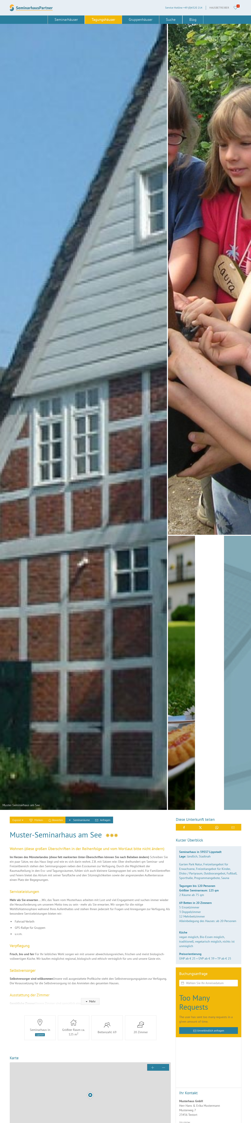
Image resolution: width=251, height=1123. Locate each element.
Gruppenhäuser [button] (140, 19)
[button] (83, 417)
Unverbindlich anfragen (208, 1031)
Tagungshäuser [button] (103, 19)
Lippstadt (40, 1034)
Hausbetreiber (219, 7)
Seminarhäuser (66, 19)
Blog (192, 19)
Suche (170, 19)
